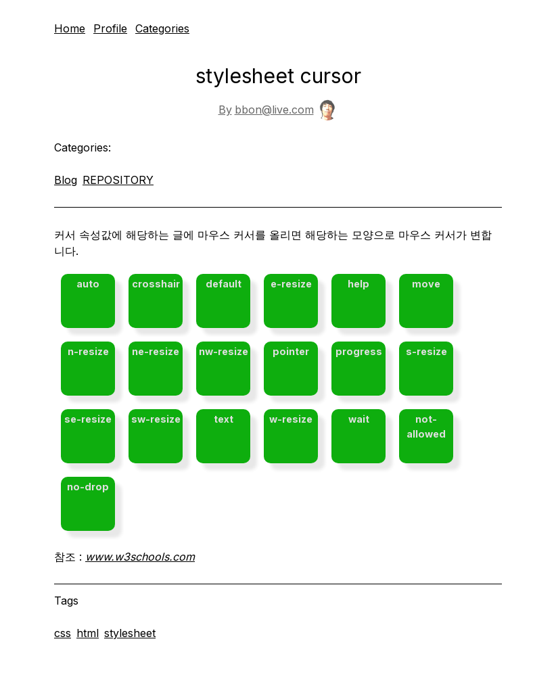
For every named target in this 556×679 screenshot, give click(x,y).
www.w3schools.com (140, 556)
